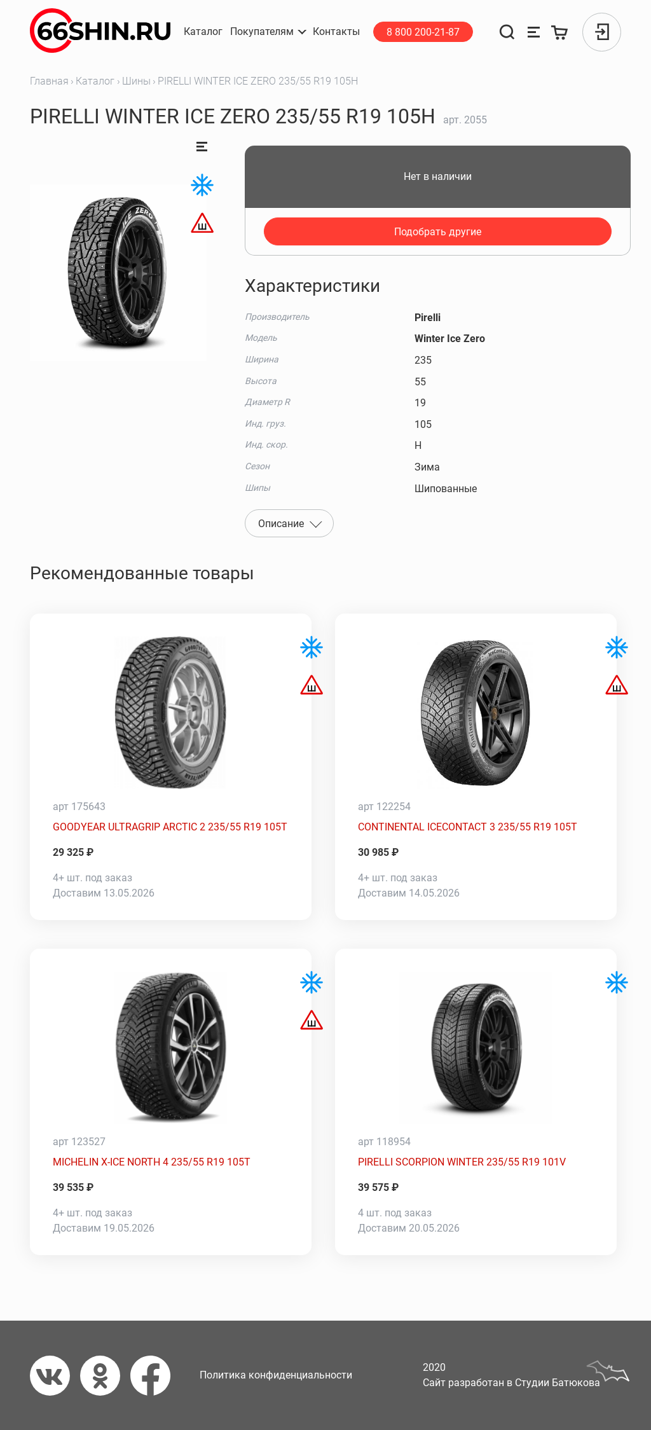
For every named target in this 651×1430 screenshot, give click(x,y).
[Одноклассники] (105, 1376)
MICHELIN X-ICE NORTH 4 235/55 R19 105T (151, 1162)
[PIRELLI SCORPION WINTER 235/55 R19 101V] (476, 1048)
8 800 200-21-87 (423, 32)
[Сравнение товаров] (533, 32)
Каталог (95, 81)
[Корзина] (560, 32)
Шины (136, 81)
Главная (49, 81)
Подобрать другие (437, 232)
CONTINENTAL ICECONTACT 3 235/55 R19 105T (467, 827)
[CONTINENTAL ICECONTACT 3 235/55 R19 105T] (476, 712)
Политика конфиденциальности (276, 1375)
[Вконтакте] (55, 1376)
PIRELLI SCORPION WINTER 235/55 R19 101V (462, 1162)
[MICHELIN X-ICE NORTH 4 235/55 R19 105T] (171, 1048)
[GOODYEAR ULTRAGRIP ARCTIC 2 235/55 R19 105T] (171, 712)
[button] (267, 32)
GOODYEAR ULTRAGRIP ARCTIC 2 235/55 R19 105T (170, 827)
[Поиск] (507, 32)
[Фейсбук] (155, 1376)
